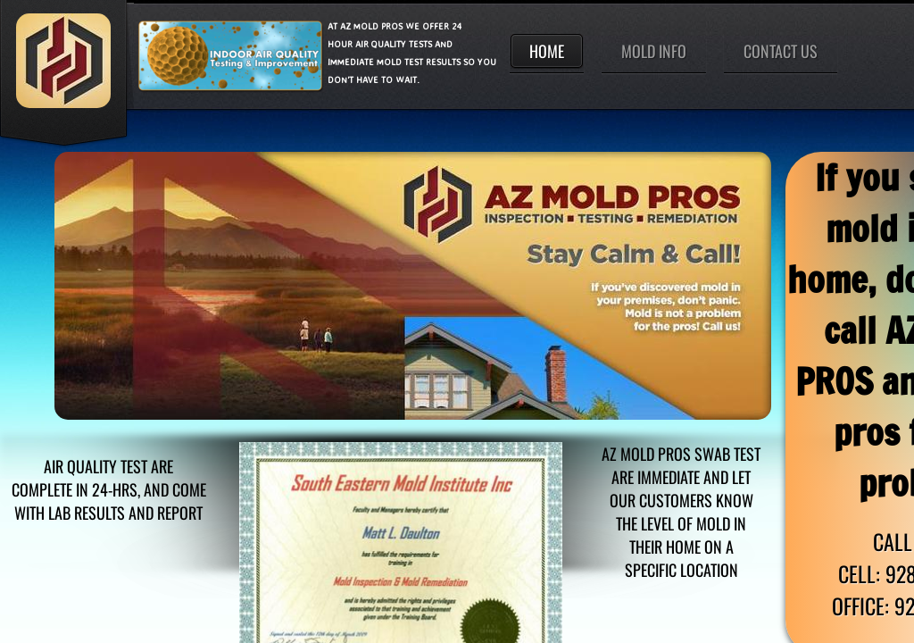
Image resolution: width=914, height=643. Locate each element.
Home (546, 51)
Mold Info (653, 51)
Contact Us (781, 51)
